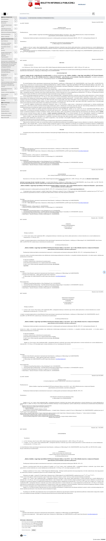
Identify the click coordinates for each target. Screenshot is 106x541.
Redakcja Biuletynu (5, 111)
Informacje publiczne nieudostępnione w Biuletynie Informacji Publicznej (7, 71)
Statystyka (3, 106)
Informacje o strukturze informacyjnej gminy (6, 44)
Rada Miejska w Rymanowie (4, 22)
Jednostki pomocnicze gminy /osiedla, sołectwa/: (7, 29)
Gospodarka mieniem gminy (5, 47)
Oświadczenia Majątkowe (6, 59)
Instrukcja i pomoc (5, 109)
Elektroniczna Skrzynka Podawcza (8, 32)
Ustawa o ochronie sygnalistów (8, 92)
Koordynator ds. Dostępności (4, 75)
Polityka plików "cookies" (6, 113)
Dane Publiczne (4, 41)
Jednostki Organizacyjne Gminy (6, 26)
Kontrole (3, 50)
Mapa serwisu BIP (5, 117)
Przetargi (3, 100)
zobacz (33, 530)
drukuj (23, 535)
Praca (2, 80)
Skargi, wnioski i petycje (6, 77)
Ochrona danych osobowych (4, 95)
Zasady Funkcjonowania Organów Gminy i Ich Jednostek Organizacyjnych (6, 55)
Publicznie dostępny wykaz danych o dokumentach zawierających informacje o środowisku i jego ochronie (9, 84)
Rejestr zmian (4, 104)
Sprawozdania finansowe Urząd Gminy (6, 89)
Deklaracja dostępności (6, 115)
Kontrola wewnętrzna (5, 34)
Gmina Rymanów (4, 19)
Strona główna (23, 18)
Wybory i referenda (5, 36)
